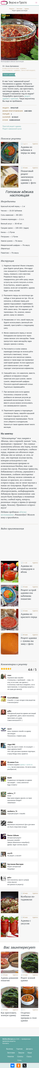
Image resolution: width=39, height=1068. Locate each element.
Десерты (29, 1049)
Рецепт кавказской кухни (12, 129)
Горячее (19, 1049)
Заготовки (11, 1053)
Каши (30, 1053)
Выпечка (9, 1049)
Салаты (20, 1056)
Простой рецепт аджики (11, 126)
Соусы (29, 1056)
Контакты (5, 1043)
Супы (19, 1060)
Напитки (10, 1056)
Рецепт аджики (9, 74)
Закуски (21, 1053)
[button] (36, 2)
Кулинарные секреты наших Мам (14, 3)
